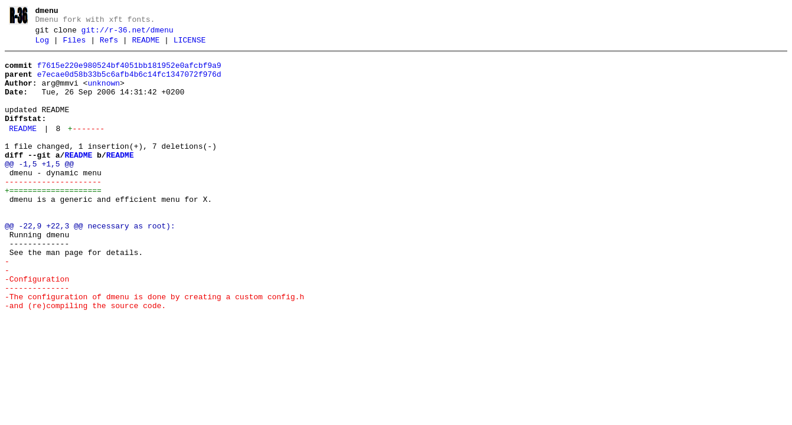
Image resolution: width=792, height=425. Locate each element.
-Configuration (37, 327)
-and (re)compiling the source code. (85, 359)
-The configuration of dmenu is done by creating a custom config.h (154, 348)
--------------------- (53, 210)
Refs (109, 45)
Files (74, 45)
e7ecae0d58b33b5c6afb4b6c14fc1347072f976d (129, 83)
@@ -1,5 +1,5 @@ (39, 189)
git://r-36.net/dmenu (128, 33)
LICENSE (190, 45)
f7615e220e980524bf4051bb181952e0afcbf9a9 (129, 72)
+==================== (53, 220)
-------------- (37, 337)
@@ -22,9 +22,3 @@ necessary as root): (90, 263)
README (145, 45)
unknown (103, 94)
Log (42, 45)
